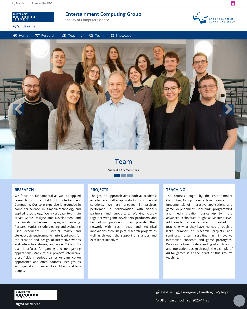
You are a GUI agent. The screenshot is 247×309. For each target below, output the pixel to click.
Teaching (72, 35)
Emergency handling (194, 292)
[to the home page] (33, 20)
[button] (18, 109)
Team (96, 35)
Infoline (164, 292)
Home (20, 35)
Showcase (121, 35)
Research (45, 35)
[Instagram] (233, 3)
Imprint (224, 292)
